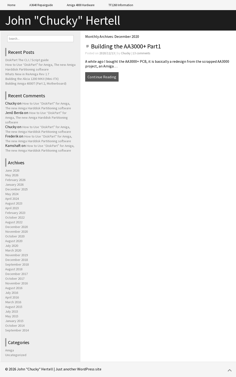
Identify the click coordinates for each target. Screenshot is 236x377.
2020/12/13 (107, 53)
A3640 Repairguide (41, 5)
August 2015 (13, 307)
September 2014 (17, 330)
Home (11, 5)
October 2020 (14, 236)
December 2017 (16, 274)
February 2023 (15, 213)
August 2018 (13, 269)
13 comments (141, 53)
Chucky (125, 53)
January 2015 (14, 321)
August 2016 (13, 288)
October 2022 (14, 217)
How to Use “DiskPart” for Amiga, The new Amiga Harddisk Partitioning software (36, 117)
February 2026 (15, 180)
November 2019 (16, 255)
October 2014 (14, 325)
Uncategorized (15, 355)
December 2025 (16, 189)
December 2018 (16, 260)
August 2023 (13, 203)
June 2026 (12, 170)
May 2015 (11, 316)
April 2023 (12, 208)
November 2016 (16, 283)
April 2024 (12, 198)
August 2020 (13, 241)
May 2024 (11, 194)
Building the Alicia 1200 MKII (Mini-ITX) (32, 79)
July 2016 (11, 293)
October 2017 (14, 278)
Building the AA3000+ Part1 (126, 46)
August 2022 (13, 222)
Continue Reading (102, 77)
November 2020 (16, 231)
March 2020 (13, 250)
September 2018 (17, 264)
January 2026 (14, 184)
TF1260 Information (120, 5)
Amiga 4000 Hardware (80, 5)
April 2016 (12, 297)
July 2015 (11, 311)
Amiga (9, 350)
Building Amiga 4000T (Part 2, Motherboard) (35, 83)
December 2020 (16, 227)
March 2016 (13, 302)
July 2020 (11, 245)
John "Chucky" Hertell (62, 20)
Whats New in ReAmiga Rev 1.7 (27, 74)
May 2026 (11, 175)
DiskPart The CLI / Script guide (27, 60)
